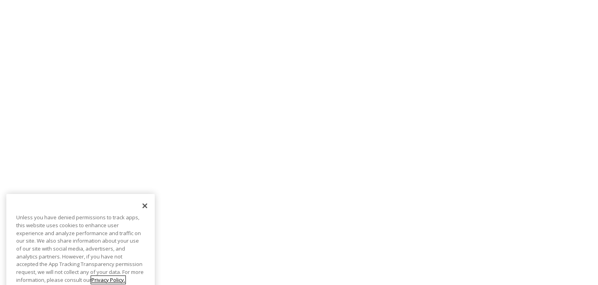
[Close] (145, 211)
